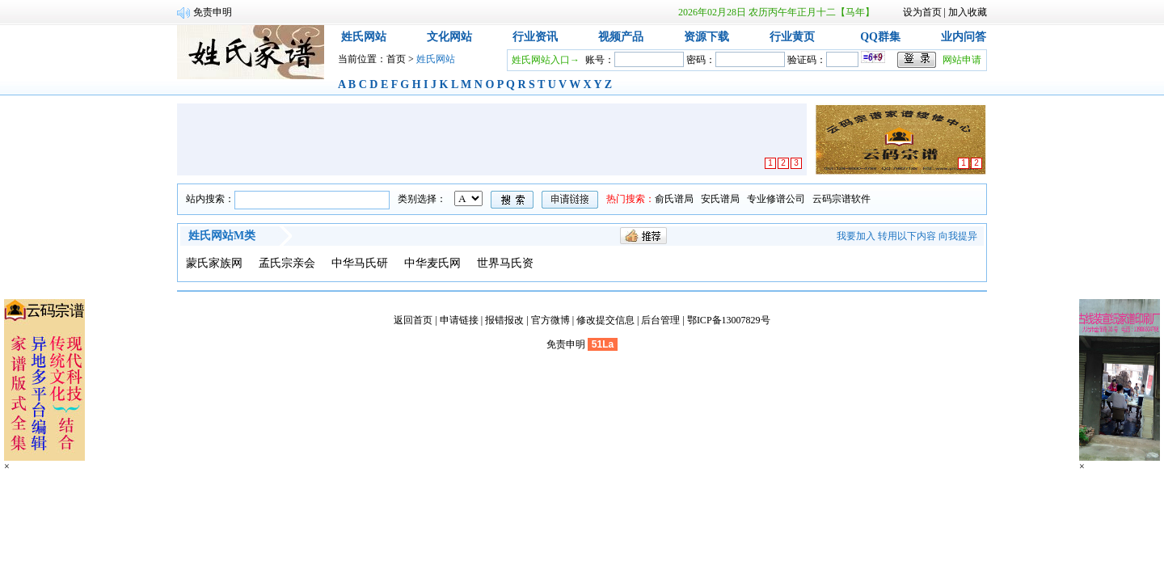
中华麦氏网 (432, 263)
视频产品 (620, 37)
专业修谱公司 (776, 199)
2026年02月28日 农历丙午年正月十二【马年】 (776, 12)
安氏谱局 (720, 199)
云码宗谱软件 (841, 199)
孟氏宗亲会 (287, 263)
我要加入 (856, 236)
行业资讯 (535, 37)
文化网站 (449, 37)
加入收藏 (967, 12)
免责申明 (565, 344)
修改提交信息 (605, 320)
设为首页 (922, 12)
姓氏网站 (363, 37)
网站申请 (962, 59)
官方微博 (550, 320)
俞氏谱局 (674, 199)
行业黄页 (792, 37)
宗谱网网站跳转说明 (236, 12)
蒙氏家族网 (214, 263)
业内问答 (963, 37)
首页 (396, 59)
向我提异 (957, 236)
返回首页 (413, 320)
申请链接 (459, 320)
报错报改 (504, 320)
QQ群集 (880, 37)
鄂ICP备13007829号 (728, 320)
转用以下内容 (907, 236)
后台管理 (660, 320)
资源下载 (706, 37)
